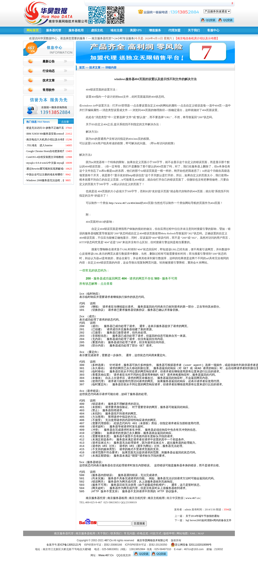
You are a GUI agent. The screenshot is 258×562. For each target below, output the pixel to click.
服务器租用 (76, 30)
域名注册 (116, 30)
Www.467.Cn (105, 555)
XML (193, 533)
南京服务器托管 (95, 498)
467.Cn (108, 540)
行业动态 (49, 71)
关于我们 (194, 30)
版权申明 (169, 533)
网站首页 (33, 30)
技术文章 (49, 80)
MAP (201, 533)
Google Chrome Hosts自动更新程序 (45, 151)
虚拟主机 (97, 30)
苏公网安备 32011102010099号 (191, 545)
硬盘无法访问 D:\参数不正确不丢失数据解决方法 (54, 127)
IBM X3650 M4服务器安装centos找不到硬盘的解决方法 (57, 133)
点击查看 (106, 283)
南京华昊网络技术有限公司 (152, 540)
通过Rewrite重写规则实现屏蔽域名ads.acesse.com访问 (56, 168)
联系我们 (116, 533)
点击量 (65, 121)
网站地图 (182, 533)
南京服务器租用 (117, 498)
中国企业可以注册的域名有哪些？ (45, 174)
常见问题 (129, 533)
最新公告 (49, 61)
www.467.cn (193, 498)
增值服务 (155, 30)
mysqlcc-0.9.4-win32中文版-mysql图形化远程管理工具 (56, 162)
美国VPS (136, 30)
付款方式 (155, 533)
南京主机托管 (137, 498)
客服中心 (213, 30)
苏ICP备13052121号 (69, 544)
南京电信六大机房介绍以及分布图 (45, 139)
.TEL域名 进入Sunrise (39, 145)
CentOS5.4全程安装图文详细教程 (45, 157)
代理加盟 (174, 30)
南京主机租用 (156, 498)
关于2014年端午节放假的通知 (202, 516)
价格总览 (142, 533)
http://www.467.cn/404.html (125, 203)
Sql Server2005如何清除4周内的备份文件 (208, 520)
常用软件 (49, 90)
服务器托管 (53, 30)
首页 (82, 67)
